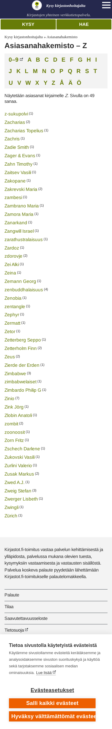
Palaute (11, 594)
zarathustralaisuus (23, 239)
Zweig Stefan (17, 490)
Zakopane (15, 180)
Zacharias (14, 122)
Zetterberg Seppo (22, 339)
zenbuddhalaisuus (23, 289)
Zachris (12, 138)
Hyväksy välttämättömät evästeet (53, 716)
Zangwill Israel (19, 231)
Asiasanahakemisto (62, 37)
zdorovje (13, 256)
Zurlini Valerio (18, 465)
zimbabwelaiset (20, 381)
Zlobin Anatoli (18, 415)
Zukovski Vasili (19, 457)
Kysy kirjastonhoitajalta (23, 37)
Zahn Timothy (18, 164)
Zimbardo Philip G (22, 390)
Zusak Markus (19, 473)
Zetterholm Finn (20, 348)
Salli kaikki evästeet (52, 703)
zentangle (14, 306)
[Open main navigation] (106, 5)
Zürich (10, 515)
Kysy (28, 24)
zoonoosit (14, 432)
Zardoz (11, 247)
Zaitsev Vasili (17, 172)
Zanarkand (15, 222)
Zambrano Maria (21, 205)
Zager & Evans (19, 155)
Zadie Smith (16, 147)
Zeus (9, 356)
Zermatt (12, 323)
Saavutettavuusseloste (25, 618)
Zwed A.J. (14, 482)
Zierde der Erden (21, 365)
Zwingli (11, 507)
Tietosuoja (14, 630)
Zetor (9, 331)
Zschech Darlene (22, 448)
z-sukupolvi (16, 113)
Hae (84, 24)
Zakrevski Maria (20, 189)
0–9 (14, 59)
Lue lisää (44, 672)
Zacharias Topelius (23, 130)
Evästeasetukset (52, 690)
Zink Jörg (14, 406)
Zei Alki (11, 264)
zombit (11, 423)
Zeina (10, 272)
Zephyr (11, 314)
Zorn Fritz (14, 440)
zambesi (13, 197)
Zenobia (13, 298)
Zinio (9, 398)
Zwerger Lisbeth (21, 498)
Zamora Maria (18, 214)
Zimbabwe (15, 373)
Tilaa (8, 606)
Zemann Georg (20, 281)
